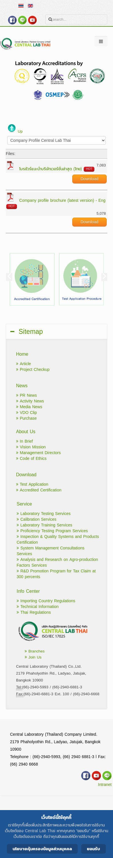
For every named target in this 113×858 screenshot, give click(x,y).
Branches (34, 651)
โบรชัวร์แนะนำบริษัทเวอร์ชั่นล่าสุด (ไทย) (50, 169)
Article (23, 364)
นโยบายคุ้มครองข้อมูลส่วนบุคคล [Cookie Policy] (42, 848)
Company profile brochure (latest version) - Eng (62, 200)
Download (89, 179)
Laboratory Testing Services (44, 514)
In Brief (24, 441)
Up (20, 131)
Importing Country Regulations (46, 601)
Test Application (32, 484)
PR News (26, 395)
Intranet (105, 785)
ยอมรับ (93, 848)
